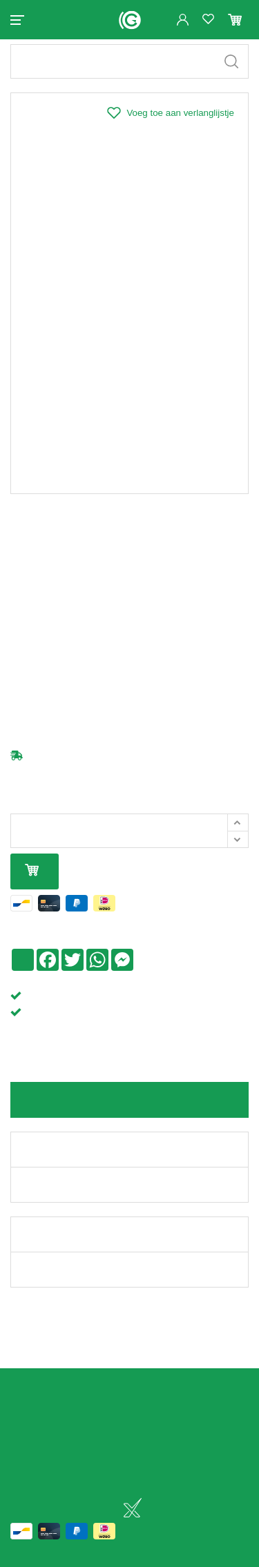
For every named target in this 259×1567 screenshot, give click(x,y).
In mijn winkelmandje (32, 883)
